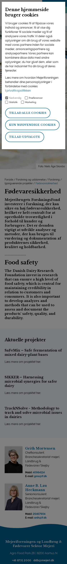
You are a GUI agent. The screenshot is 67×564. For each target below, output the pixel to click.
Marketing (30, 102)
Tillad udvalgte (24, 136)
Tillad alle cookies (27, 112)
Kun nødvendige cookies (32, 124)
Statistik (13, 102)
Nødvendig (15, 98)
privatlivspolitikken (18, 90)
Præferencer (36, 98)
